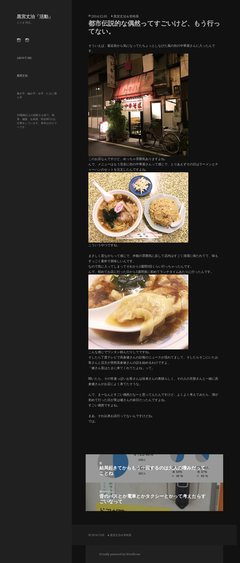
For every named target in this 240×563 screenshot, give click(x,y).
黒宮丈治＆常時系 (126, 16)
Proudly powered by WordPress (119, 554)
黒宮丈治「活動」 (35, 16)
